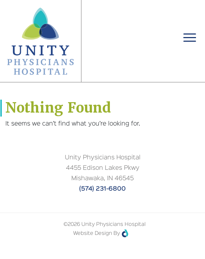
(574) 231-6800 (102, 189)
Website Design (92, 233)
